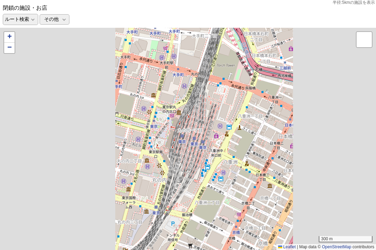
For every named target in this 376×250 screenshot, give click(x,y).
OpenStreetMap (336, 246)
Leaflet (287, 246)
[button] (9, 37)
